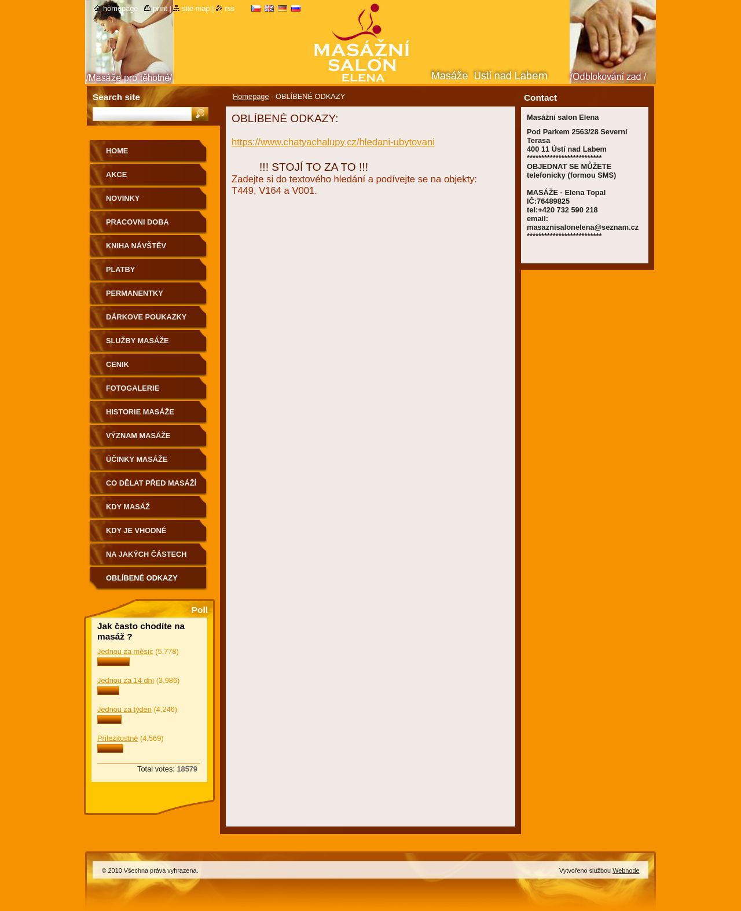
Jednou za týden (124, 709)
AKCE (116, 174)
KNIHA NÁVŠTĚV (136, 245)
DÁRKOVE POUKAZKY (146, 317)
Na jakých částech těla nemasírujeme (146, 558)
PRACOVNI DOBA (137, 222)
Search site (116, 97)
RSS (229, 8)
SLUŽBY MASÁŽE (137, 340)
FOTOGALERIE (132, 388)
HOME (117, 150)
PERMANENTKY (134, 293)
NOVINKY (123, 198)
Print (160, 8)
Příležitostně (117, 738)
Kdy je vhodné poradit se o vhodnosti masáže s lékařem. (148, 534)
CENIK (117, 364)
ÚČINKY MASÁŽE (136, 459)
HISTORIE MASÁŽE (140, 411)
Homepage (251, 96)
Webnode (625, 870)
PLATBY (120, 269)
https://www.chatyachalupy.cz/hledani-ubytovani (333, 142)
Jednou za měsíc (125, 651)
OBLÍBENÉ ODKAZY (142, 578)
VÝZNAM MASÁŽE (138, 435)
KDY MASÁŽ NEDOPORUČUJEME (142, 510)
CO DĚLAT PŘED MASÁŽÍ (151, 483)
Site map (196, 8)
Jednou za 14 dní (125, 680)
